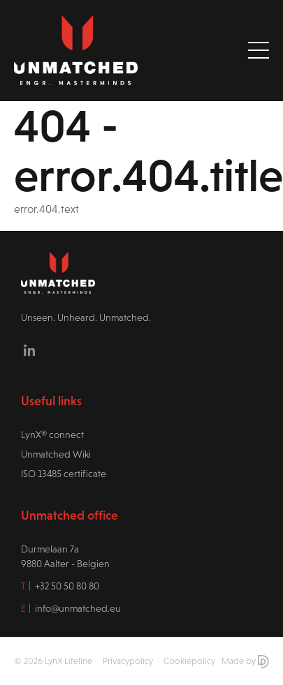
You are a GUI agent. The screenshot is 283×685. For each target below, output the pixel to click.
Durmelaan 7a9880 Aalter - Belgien (65, 556)
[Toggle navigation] (258, 50)
